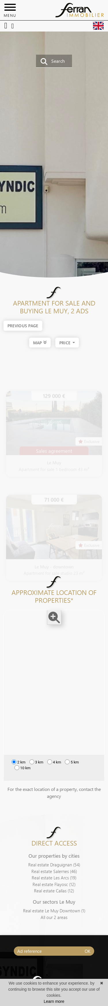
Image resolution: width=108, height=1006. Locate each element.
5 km (72, 764)
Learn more (54, 1001)
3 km (36, 764)
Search (53, 61)
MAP (40, 342)
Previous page (22, 325)
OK (87, 951)
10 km (22, 770)
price (65, 342)
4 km (54, 764)
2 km (19, 764)
